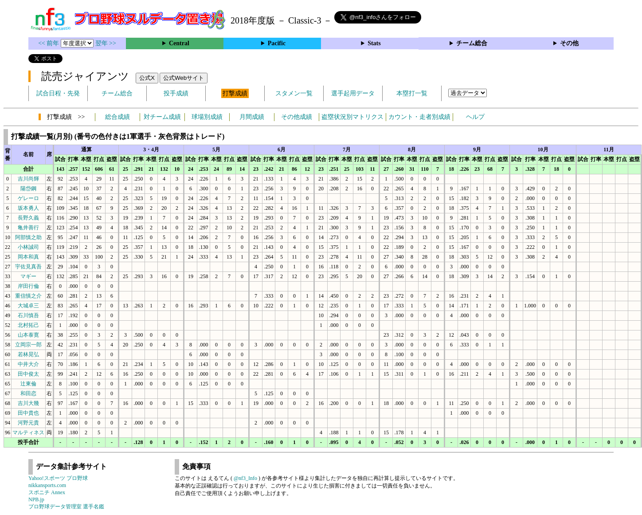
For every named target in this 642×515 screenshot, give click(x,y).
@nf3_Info (245, 478)
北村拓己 (28, 325)
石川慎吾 (28, 315)
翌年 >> (105, 43)
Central (179, 43)
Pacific (277, 43)
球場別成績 (207, 117)
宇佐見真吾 (28, 266)
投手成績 (176, 93)
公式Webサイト (183, 78)
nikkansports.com (47, 485)
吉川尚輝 (28, 179)
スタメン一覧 (294, 93)
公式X (147, 78)
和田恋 (28, 393)
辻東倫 (28, 384)
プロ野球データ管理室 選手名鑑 (66, 506)
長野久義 (28, 218)
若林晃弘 (28, 354)
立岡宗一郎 (28, 345)
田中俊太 (28, 374)
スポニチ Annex (46, 492)
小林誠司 (28, 247)
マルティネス (28, 432)
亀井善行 (28, 227)
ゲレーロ (28, 198)
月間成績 (251, 117)
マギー (28, 276)
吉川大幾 (28, 403)
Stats (374, 43)
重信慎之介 (28, 296)
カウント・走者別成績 (419, 117)
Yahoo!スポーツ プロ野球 (58, 478)
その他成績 (296, 117)
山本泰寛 (28, 335)
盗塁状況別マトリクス (352, 117)
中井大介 (28, 364)
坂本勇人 (28, 208)
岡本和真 (28, 257)
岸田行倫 (28, 286)
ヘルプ (475, 117)
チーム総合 (471, 43)
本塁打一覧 (411, 93)
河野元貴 (28, 423)
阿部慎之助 (28, 237)
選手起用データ (353, 93)
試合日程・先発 (58, 93)
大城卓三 (28, 306)
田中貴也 (28, 413)
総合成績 (117, 117)
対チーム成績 (162, 117)
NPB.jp (36, 499)
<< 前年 (49, 43)
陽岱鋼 (28, 188)
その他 (569, 43)
